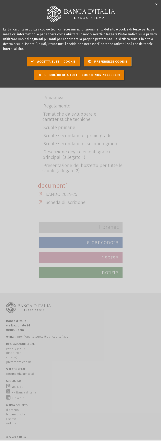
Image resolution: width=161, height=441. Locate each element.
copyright (13, 357)
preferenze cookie (19, 362)
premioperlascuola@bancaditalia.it (42, 336)
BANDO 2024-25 (61, 194)
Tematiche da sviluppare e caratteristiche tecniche (69, 116)
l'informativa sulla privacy (137, 34)
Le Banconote (101, 242)
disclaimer (13, 353)
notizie (11, 423)
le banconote (15, 414)
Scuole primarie (59, 127)
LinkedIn (15, 398)
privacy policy (15, 348)
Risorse (109, 257)
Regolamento (56, 106)
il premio (12, 410)
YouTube (14, 387)
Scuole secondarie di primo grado (77, 136)
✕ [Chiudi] (156, 4)
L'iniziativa (53, 98)
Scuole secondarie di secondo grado (80, 144)
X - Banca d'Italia (21, 392)
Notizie (110, 272)
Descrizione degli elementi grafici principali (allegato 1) (76, 154)
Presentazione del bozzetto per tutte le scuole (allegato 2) (82, 168)
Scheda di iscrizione (65, 202)
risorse (11, 419)
